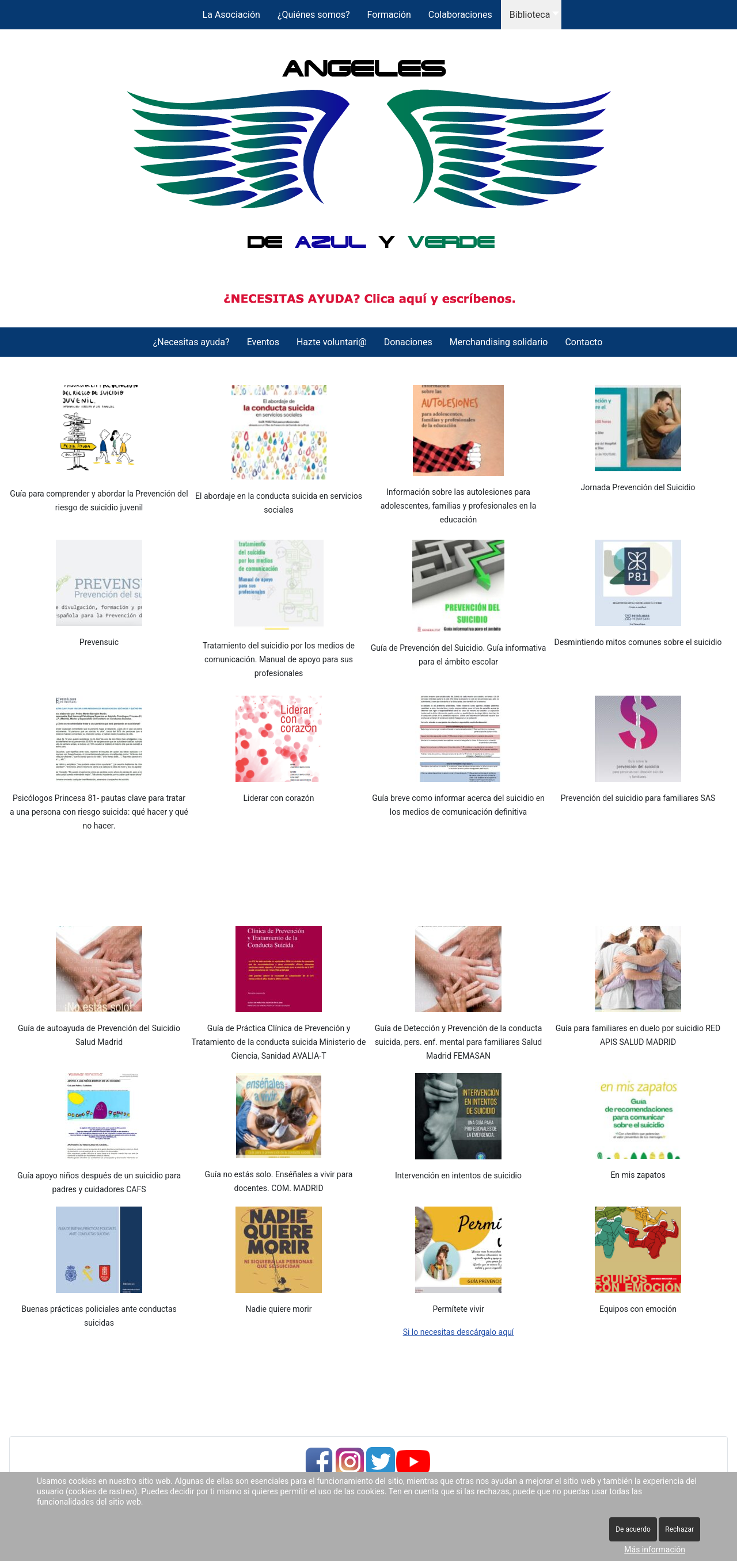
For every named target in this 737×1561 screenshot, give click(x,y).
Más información (654, 1549)
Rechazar (679, 1529)
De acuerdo (633, 1529)
